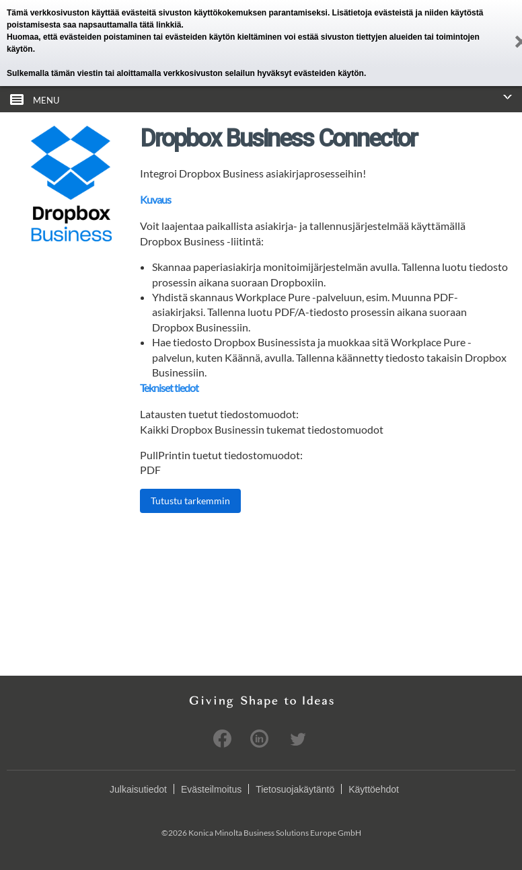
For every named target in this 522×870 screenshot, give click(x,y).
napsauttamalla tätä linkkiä (130, 25)
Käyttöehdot (373, 789)
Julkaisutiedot (138, 789)
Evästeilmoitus (211, 789)
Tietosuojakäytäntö (295, 789)
